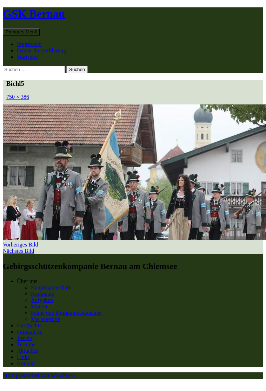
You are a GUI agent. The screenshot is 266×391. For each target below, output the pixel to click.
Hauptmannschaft (51, 287)
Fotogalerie (29, 332)
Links (23, 357)
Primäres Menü (21, 31)
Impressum (29, 44)
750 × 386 (17, 97)
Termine (26, 344)
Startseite (27, 57)
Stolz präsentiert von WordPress (39, 375)
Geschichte (29, 325)
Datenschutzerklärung (41, 50)
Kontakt (26, 363)
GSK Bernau (34, 13)
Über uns (27, 281)
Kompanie (42, 294)
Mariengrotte (45, 319)
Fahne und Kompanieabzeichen (66, 313)
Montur (39, 306)
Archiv (24, 338)
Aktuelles (27, 351)
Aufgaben (42, 300)
